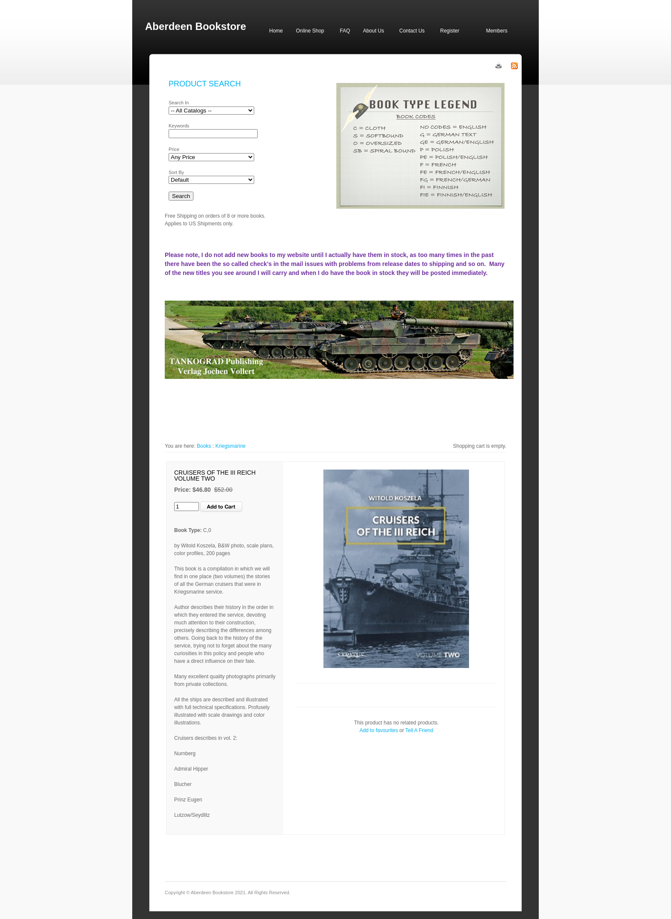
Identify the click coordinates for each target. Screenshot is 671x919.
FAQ (345, 31)
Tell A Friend (419, 730)
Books (204, 446)
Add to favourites (378, 730)
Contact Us (412, 31)
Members (497, 31)
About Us (373, 31)
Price (174, 149)
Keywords (179, 125)
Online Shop (310, 31)
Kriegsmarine (230, 446)
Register (449, 31)
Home (276, 31)
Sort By (176, 172)
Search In (179, 102)
